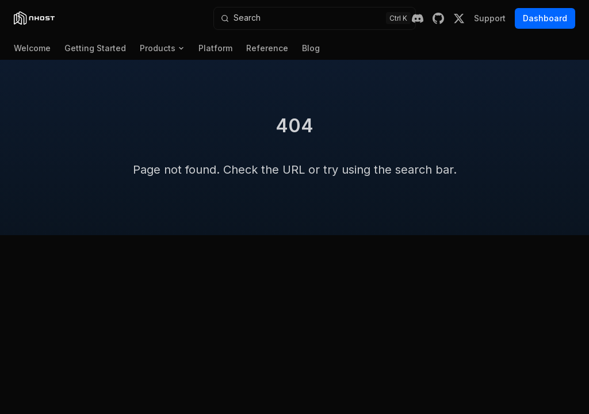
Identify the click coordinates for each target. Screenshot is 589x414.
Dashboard (545, 18)
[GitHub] (438, 18)
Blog (311, 48)
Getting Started (95, 48)
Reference (267, 48)
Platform (215, 48)
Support (490, 18)
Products (162, 48)
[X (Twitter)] (459, 18)
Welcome (32, 48)
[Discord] (417, 18)
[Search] (314, 18)
